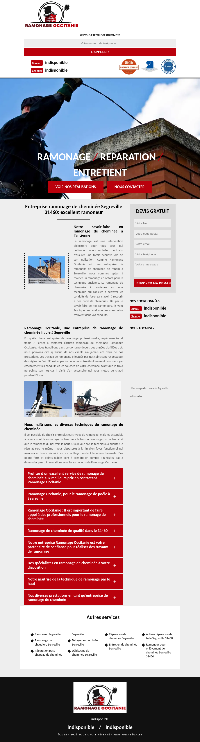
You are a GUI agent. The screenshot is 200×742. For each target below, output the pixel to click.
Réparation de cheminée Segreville (121, 636)
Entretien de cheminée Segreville (123, 646)
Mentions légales (128, 734)
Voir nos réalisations (75, 186)
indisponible (56, 62)
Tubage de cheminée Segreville (85, 642)
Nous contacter (129, 186)
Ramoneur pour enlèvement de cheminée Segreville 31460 (158, 651)
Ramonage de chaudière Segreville (47, 642)
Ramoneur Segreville (48, 634)
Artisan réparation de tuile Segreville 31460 (159, 636)
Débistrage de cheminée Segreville (84, 653)
